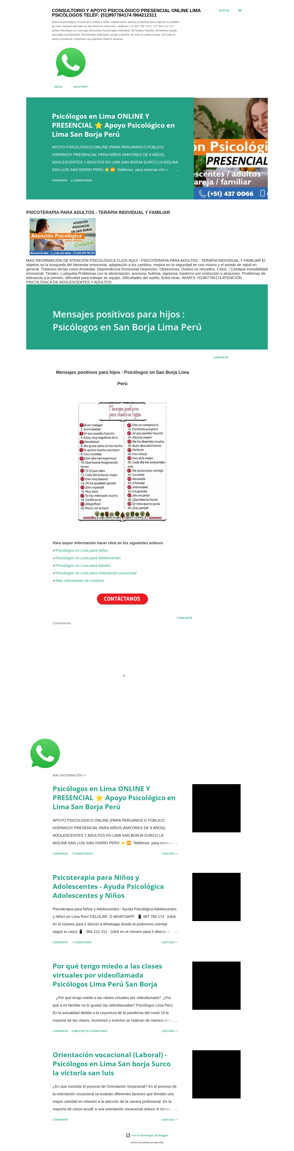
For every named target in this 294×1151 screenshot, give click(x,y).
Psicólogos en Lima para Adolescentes (88, 558)
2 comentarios (81, 180)
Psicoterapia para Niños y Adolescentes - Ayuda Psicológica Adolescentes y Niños (108, 886)
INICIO (56, 87)
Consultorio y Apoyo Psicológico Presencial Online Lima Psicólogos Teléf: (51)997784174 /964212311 (126, 13)
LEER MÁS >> (170, 853)
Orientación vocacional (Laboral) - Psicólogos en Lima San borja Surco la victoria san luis (112, 1063)
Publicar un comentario (89, 1031)
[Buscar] (224, 10)
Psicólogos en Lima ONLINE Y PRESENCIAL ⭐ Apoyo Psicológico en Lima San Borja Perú (113, 125)
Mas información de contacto (80, 581)
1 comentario (82, 942)
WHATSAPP (78, 87)
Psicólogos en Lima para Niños (82, 550)
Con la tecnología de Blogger (147, 1135)
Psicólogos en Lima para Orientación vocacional (96, 573)
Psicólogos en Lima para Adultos (83, 565)
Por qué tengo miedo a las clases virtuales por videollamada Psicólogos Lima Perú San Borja (107, 975)
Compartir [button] (59, 180)
